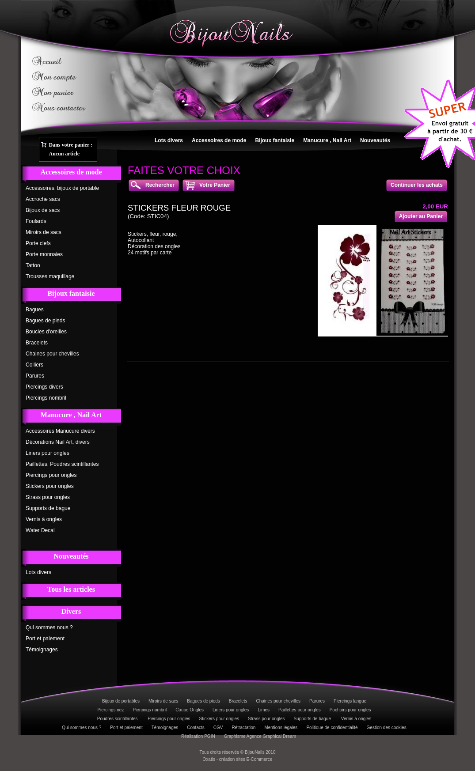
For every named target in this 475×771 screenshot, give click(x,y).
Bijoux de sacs (43, 210)
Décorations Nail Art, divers (58, 442)
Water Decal (40, 530)
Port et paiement (45, 638)
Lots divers (169, 140)
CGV (218, 727)
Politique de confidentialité (331, 727)
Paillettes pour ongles (299, 709)
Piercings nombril (46, 398)
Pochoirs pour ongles (350, 709)
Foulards (36, 221)
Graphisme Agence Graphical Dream (260, 736)
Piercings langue (350, 701)
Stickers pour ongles (50, 486)
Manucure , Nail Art (327, 140)
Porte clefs (38, 243)
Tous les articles (71, 589)
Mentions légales (280, 727)
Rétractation (243, 727)
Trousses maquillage (50, 276)
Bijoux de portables (121, 701)
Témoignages (42, 649)
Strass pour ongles (48, 497)
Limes (264, 709)
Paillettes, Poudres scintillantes (62, 464)
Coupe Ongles (189, 709)
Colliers (34, 365)
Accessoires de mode (219, 140)
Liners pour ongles (47, 453)
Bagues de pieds (45, 320)
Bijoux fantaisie (274, 140)
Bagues (35, 309)
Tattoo (33, 265)
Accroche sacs (43, 199)
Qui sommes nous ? (49, 627)
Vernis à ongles (44, 519)
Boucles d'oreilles (46, 332)
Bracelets (37, 343)
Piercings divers (44, 387)
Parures (35, 376)
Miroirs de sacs (43, 232)
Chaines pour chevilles (52, 354)
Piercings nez (110, 709)
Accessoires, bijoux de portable (62, 188)
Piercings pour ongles (51, 475)
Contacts (195, 727)
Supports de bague (48, 508)
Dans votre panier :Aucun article (71, 149)
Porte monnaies (44, 254)
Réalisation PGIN (198, 736)
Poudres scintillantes (118, 718)
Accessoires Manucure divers (60, 431)
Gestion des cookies (387, 727)
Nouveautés (375, 140)
